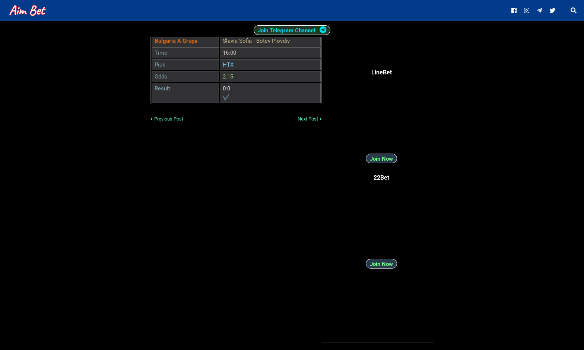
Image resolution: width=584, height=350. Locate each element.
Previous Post (168, 119)
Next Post (308, 119)
